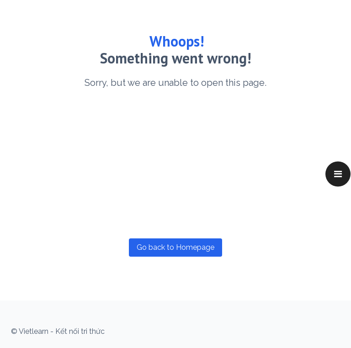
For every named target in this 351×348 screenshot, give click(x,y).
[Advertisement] (175, 163)
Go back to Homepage (175, 247)
